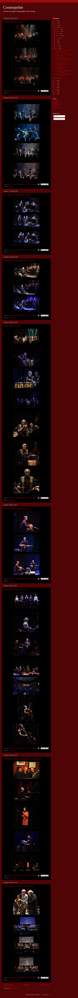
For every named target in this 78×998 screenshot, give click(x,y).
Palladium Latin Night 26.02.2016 (14, 22)
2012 (56, 87)
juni (57, 40)
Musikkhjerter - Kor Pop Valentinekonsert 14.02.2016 (19, 261)
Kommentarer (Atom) (15, 988)
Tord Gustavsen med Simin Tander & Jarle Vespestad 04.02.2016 (23, 759)
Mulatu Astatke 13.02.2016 (12, 326)
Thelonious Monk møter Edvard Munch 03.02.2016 (19, 886)
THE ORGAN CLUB (13, 252)
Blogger (50, 994)
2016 (56, 27)
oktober (58, 33)
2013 (56, 85)
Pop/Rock (10, 186)
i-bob (41, 994)
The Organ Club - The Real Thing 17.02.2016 (17, 195)
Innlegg (56, 116)
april (57, 44)
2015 (56, 81)
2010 (56, 91)
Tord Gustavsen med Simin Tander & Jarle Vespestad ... (64, 71)
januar (57, 78)
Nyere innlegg (8, 985)
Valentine (12, 317)
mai (57, 42)
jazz (15, 500)
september (58, 35)
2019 (56, 20)
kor (9, 317)
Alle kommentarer (59, 118)
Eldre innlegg (44, 985)
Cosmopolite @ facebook (56, 105)
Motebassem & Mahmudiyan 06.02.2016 (16, 508)
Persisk (10, 581)
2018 (56, 23)
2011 (56, 89)
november (58, 31)
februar (58, 48)
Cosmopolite (13, 7)
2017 (56, 25)
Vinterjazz (13, 750)
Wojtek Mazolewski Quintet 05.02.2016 (15, 589)
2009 (56, 93)
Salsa (9, 93)
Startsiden (26, 985)
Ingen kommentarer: (31, 90)
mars (57, 46)
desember (58, 29)
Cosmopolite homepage (56, 102)
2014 (56, 83)
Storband (13, 980)
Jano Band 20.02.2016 (10, 101)
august (57, 37)
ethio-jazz (10, 500)
